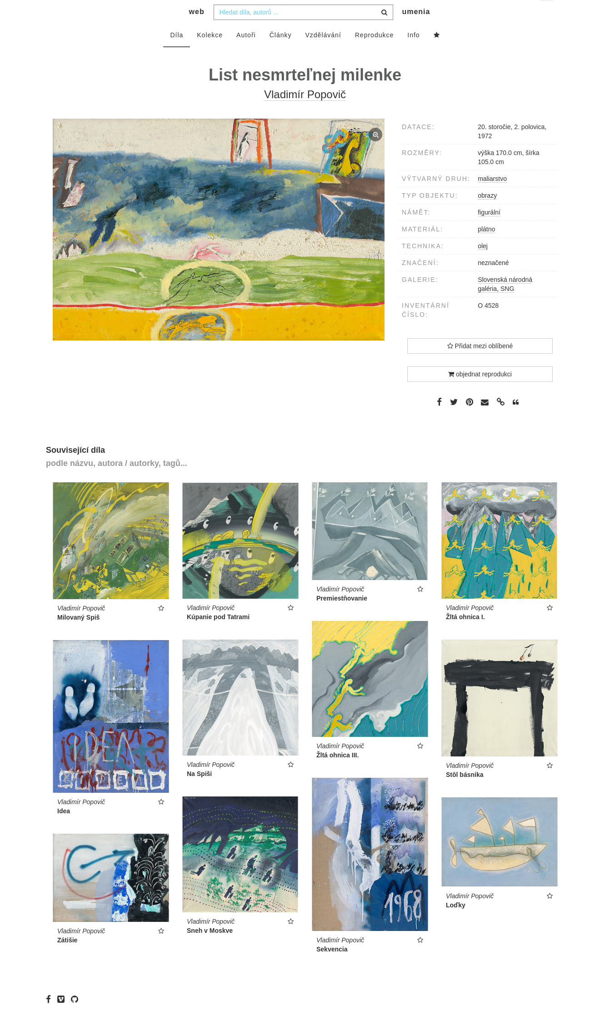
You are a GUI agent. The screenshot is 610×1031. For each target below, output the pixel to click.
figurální (489, 230)
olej (483, 264)
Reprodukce (374, 53)
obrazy (487, 213)
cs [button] (547, 14)
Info (413, 53)
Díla (176, 53)
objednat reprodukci (480, 392)
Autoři (246, 53)
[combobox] (303, 30)
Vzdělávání (323, 53)
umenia (416, 30)
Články (281, 53)
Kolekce (210, 53)
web (197, 30)
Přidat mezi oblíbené (480, 364)
